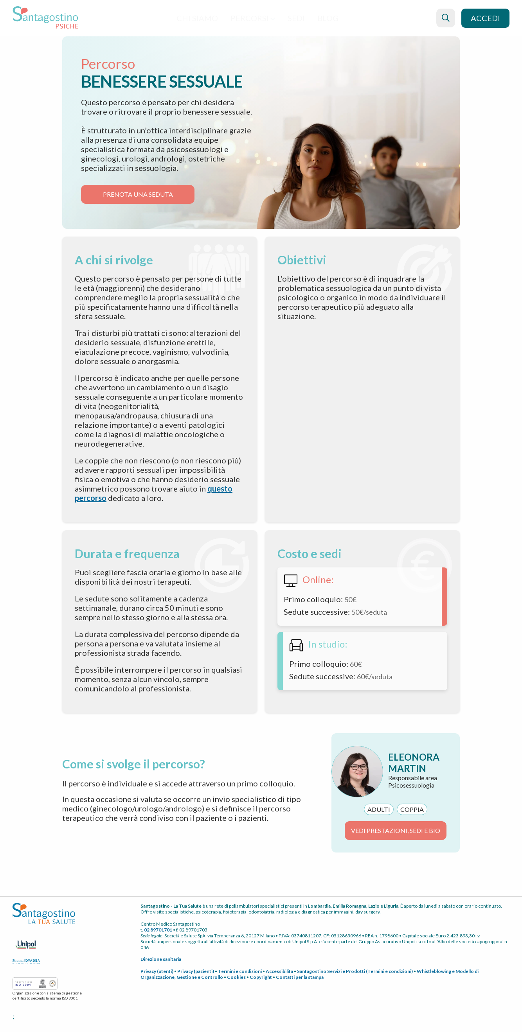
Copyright (261, 977)
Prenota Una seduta (138, 194)
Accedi (485, 18)
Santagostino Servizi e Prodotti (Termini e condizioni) (355, 971)
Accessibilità (279, 971)
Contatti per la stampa (300, 977)
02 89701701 (158, 930)
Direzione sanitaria (160, 959)
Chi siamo (197, 18)
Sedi (296, 18)
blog (327, 18)
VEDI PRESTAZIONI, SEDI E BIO (395, 830)
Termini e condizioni (240, 971)
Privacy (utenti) (156, 971)
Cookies (236, 977)
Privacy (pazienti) (195, 971)
